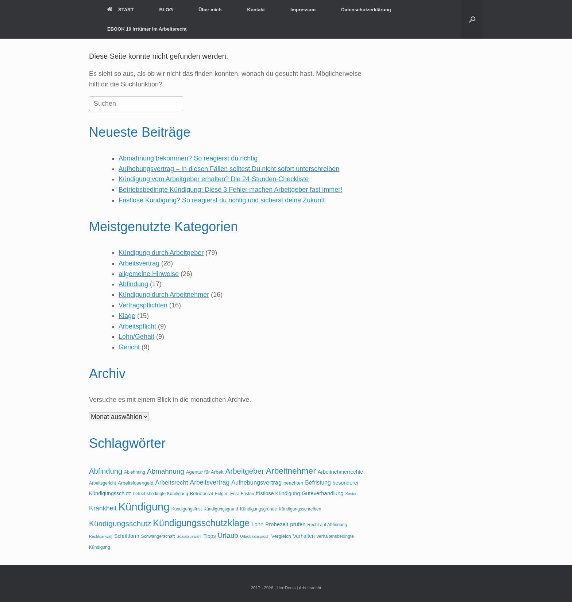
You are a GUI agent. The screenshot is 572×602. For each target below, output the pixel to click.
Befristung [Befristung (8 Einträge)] (318, 482)
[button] (472, 19)
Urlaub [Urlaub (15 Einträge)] (228, 535)
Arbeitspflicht (137, 326)
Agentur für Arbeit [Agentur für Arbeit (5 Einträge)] (205, 472)
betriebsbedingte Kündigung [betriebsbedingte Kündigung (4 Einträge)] (160, 493)
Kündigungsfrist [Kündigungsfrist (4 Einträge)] (186, 509)
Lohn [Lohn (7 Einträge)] (257, 524)
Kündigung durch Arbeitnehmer (164, 294)
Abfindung (133, 284)
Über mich (210, 9)
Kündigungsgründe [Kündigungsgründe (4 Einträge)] (258, 509)
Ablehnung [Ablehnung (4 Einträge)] (134, 472)
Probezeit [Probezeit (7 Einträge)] (276, 524)
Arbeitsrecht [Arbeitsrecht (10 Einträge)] (171, 482)
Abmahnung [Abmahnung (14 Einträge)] (165, 471)
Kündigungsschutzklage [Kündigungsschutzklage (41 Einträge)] (201, 523)
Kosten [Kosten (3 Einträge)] (351, 494)
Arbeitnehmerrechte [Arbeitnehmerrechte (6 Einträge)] (340, 472)
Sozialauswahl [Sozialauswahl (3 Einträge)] (189, 536)
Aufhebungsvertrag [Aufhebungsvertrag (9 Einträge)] (256, 482)
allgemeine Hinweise (149, 273)
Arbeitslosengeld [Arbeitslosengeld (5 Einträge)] (136, 483)
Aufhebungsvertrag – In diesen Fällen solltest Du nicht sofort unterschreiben (229, 168)
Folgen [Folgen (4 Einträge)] (221, 493)
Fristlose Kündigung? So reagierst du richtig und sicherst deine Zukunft (222, 200)
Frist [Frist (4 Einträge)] (234, 493)
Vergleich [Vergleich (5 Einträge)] (281, 536)
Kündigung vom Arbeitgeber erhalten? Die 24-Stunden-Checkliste (214, 179)
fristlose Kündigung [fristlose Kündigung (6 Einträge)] (278, 493)
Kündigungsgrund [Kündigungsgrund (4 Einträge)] (221, 509)
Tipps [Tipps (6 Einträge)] (209, 536)
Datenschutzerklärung (366, 9)
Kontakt (256, 9)
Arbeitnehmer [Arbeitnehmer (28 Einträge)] (291, 470)
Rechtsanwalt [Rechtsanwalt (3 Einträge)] (100, 536)
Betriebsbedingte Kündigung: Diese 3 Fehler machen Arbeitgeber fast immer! (230, 189)
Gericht (129, 347)
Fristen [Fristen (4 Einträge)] (247, 493)
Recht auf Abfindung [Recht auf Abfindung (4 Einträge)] (327, 524)
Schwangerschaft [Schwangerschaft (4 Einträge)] (158, 536)
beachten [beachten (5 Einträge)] (293, 483)
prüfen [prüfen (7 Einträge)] (297, 524)
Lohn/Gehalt (136, 336)
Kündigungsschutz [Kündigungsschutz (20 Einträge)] (120, 523)
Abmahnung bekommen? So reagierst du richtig (188, 158)
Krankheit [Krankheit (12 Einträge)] (102, 508)
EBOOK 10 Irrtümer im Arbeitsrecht (147, 29)
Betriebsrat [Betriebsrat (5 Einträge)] (201, 493)
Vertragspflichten (143, 305)
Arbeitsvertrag (139, 263)
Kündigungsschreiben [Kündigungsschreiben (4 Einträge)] (300, 509)
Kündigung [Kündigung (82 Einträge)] (143, 507)
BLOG (166, 9)
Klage (127, 315)
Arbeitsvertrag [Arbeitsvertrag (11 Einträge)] (210, 482)
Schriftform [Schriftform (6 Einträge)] (126, 536)
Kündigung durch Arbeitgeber (161, 252)
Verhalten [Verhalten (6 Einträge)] (304, 536)
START (120, 9)
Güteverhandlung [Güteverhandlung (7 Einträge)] (322, 493)
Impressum (303, 9)
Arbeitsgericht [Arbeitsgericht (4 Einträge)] (102, 483)
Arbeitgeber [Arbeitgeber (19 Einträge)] (244, 471)
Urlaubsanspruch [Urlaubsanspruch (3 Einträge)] (255, 536)
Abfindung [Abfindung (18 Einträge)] (105, 471)
